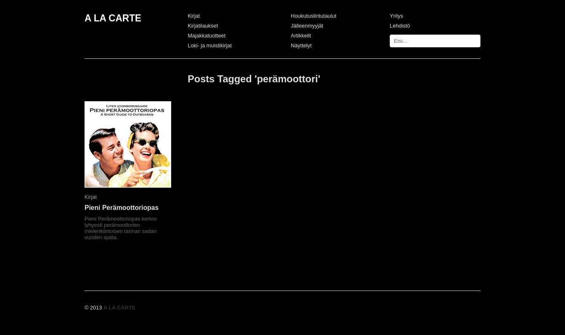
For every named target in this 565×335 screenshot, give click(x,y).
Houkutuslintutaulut (314, 16)
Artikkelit (301, 36)
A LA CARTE (113, 18)
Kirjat (194, 16)
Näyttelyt (301, 45)
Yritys (396, 16)
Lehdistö (400, 26)
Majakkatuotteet (207, 36)
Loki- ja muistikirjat (210, 45)
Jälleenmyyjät (307, 26)
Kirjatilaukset (203, 26)
